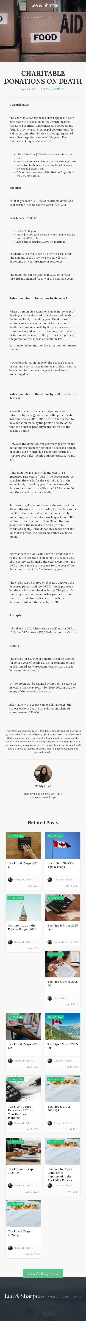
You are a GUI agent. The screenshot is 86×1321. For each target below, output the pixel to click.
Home (41, 1297)
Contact (77, 1297)
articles (53, 1297)
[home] (43, 7)
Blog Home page (59, 17)
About (65, 1297)
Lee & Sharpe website (29, 17)
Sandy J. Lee (43, 786)
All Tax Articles (52, 89)
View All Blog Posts (43, 1273)
